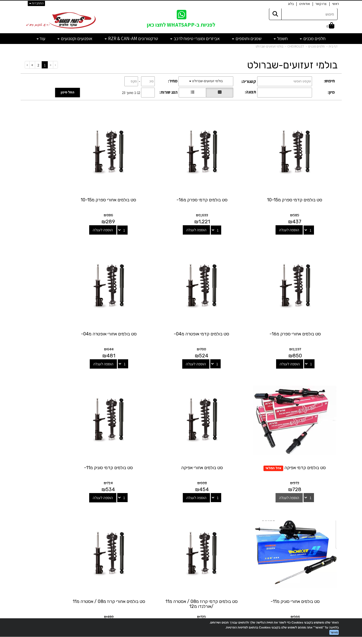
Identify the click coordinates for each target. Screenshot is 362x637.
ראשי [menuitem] (335, 3)
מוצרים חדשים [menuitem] (327, 513)
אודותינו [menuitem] (304, 3)
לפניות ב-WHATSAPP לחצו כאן (181, 24)
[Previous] (50, 64)
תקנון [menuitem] (334, 543)
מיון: (331, 92)
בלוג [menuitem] (291, 3)
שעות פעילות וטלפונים (74, 499)
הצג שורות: (168, 92)
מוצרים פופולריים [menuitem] (325, 508)
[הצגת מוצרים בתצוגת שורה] (192, 93)
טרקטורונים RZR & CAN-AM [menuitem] (131, 38)
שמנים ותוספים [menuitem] (247, 38)
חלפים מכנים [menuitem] (312, 38)
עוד (41, 38)
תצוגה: (250, 91)
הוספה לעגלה (296, 216)
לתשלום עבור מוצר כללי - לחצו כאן (86, 547)
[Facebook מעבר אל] (192, 520)
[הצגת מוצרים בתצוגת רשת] (219, 93)
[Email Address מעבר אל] (174, 520)
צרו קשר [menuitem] (321, 3)
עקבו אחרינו (181, 499)
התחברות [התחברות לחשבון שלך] (36, 3)
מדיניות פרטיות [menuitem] (326, 549)
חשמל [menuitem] (281, 38)
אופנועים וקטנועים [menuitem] (74, 38)
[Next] (32, 64)
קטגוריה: (248, 81)
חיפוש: (329, 81)
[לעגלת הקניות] (330, 26)
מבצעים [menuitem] (331, 537)
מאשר (334, 632)
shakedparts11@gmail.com (76, 532)
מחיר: (173, 81)
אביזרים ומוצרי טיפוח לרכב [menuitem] (195, 38)
